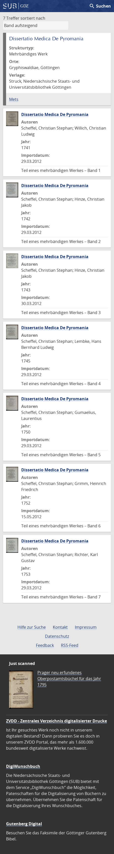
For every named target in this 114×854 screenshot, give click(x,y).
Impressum (86, 627)
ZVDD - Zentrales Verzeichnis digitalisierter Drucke (56, 721)
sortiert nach (32, 18)
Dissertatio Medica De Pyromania (54, 114)
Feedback (45, 645)
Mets (13, 99)
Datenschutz (57, 636)
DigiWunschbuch (23, 766)
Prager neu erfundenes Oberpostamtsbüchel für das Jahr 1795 (69, 678)
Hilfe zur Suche (31, 627)
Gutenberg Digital (24, 824)
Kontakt (60, 627)
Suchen (100, 6)
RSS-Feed (69, 645)
